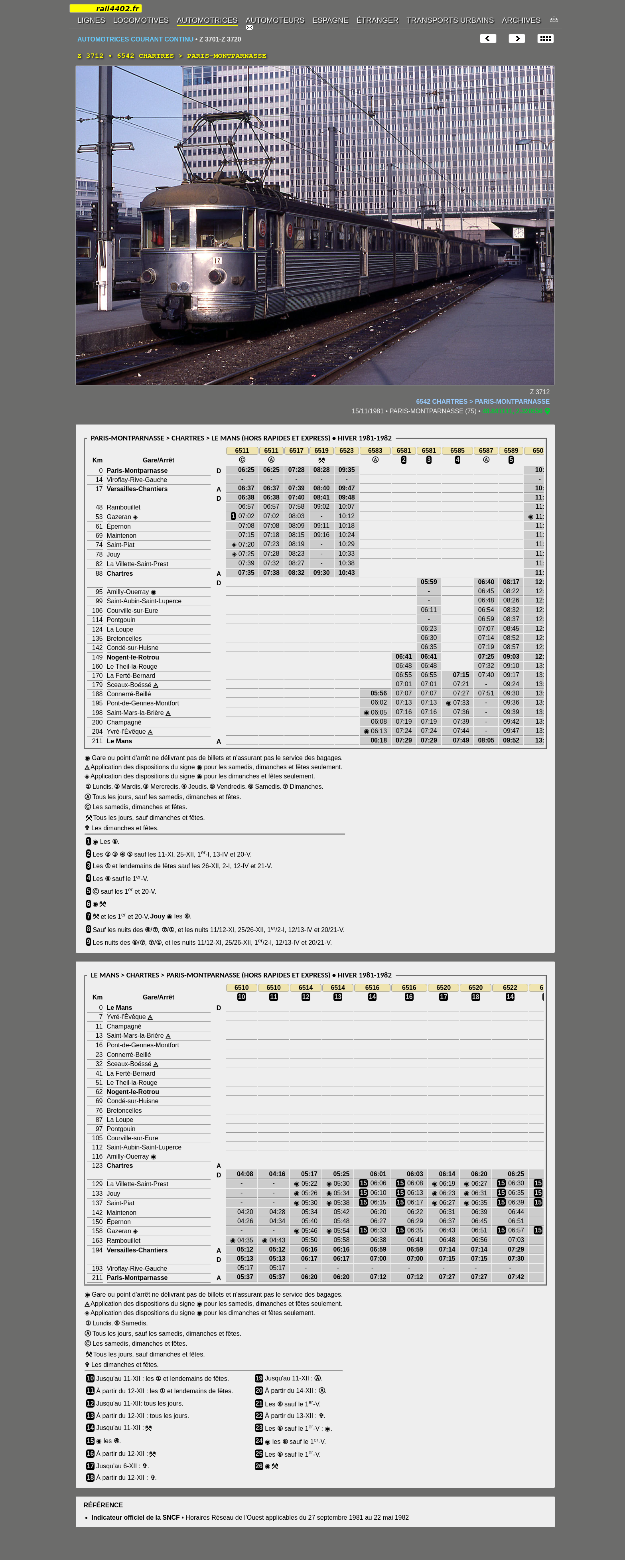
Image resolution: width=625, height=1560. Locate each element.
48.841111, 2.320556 (512, 411)
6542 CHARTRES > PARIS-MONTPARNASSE (483, 401)
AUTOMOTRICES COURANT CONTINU (135, 39)
